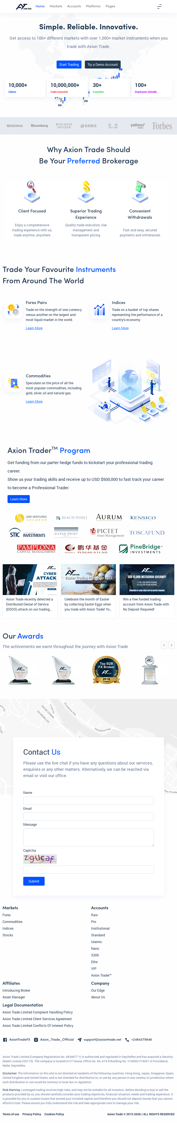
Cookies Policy (54, 1114)
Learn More (34, 328)
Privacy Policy (31, 1114)
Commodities (12, 921)
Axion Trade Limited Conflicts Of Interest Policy (38, 1025)
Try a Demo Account (103, 64)
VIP (93, 968)
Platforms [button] (93, 6)
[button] (88, 859)
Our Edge (98, 990)
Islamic (96, 941)
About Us (98, 997)
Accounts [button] (74, 6)
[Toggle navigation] (159, 6)
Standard (98, 935)
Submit (33, 881)
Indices (8, 928)
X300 (95, 955)
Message (30, 824)
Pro (93, 921)
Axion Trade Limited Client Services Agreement (37, 1019)
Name (27, 792)
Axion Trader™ (101, 975)
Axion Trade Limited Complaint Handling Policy (38, 1012)
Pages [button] (110, 6)
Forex (7, 915)
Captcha (29, 850)
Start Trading (69, 64)
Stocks (8, 935)
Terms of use (11, 1114)
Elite (94, 962)
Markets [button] (56, 6)
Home (40, 6)
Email (27, 808)
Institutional (100, 928)
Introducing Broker (16, 990)
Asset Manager (14, 997)
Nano (95, 948)
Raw (94, 915)
